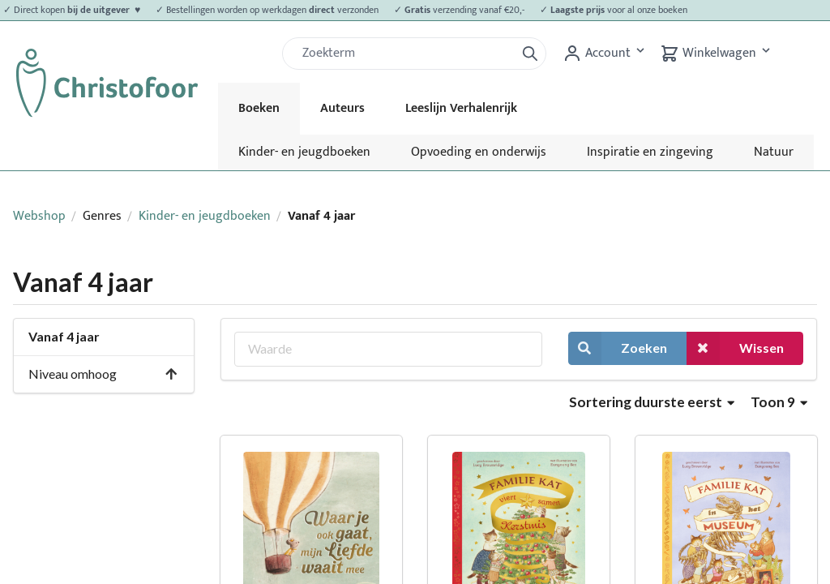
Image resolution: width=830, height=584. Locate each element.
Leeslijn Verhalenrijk (461, 108)
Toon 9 (779, 401)
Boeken (259, 108)
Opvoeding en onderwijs (478, 152)
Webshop (39, 216)
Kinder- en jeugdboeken (304, 152)
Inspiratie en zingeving (650, 152)
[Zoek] (405, 53)
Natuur (774, 152)
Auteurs (342, 108)
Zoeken (617, 348)
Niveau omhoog (103, 373)
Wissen (735, 348)
